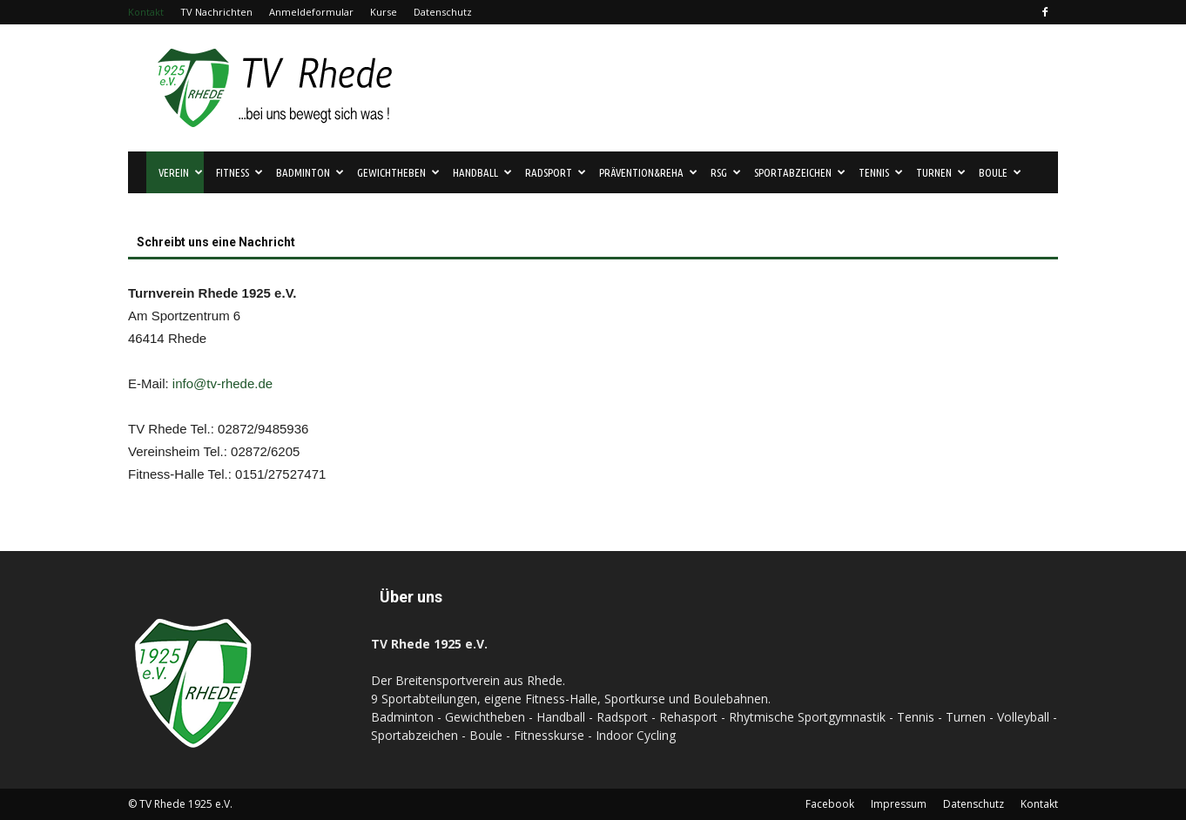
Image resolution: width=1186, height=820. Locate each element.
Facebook (829, 803)
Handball (482, 172)
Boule (1000, 172)
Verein (180, 172)
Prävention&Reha (648, 172)
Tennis (881, 172)
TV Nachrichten (216, 11)
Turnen (941, 172)
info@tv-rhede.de (222, 383)
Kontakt (146, 11)
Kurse (383, 11)
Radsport (555, 172)
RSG (726, 172)
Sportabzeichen (800, 172)
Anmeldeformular (311, 11)
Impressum (899, 803)
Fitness (239, 172)
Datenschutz (443, 11)
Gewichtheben (398, 172)
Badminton (310, 172)
